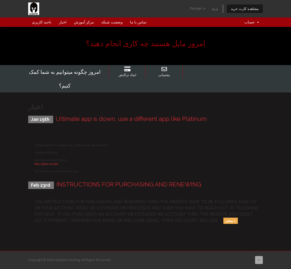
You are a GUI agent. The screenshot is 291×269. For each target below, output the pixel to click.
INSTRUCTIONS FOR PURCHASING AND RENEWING (128, 184)
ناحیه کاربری (41, 22)
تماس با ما (138, 22)
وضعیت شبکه (112, 22)
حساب (251, 22)
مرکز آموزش (84, 22)
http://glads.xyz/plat (46, 164)
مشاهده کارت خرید (245, 8)
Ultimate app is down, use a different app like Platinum (131, 118)
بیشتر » (230, 220)
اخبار (62, 22)
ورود (214, 8)
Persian (197, 8)
